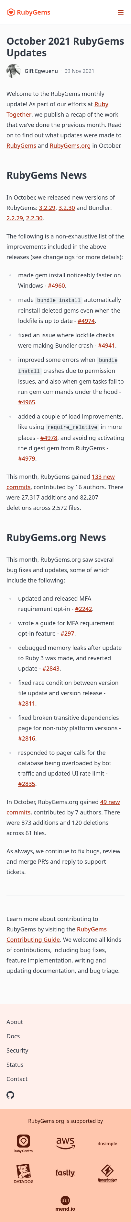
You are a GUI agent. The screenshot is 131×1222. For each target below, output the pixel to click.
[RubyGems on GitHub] (10, 1095)
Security (17, 1050)
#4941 (106, 345)
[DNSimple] (107, 1144)
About (14, 1022)
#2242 (83, 609)
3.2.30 (67, 208)
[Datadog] (24, 1173)
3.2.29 (47, 208)
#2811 (26, 703)
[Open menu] (121, 12)
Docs (13, 1036)
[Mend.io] (65, 1203)
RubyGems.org (70, 145)
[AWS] (65, 1144)
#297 (67, 633)
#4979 (26, 458)
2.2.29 (14, 218)
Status (15, 1064)
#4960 (56, 285)
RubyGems (21, 145)
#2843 (51, 668)
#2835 (26, 784)
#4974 (86, 321)
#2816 (26, 738)
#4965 (26, 402)
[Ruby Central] (24, 1144)
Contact (16, 1079)
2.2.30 (34, 218)
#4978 (48, 438)
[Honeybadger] (107, 1173)
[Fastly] (65, 1173)
